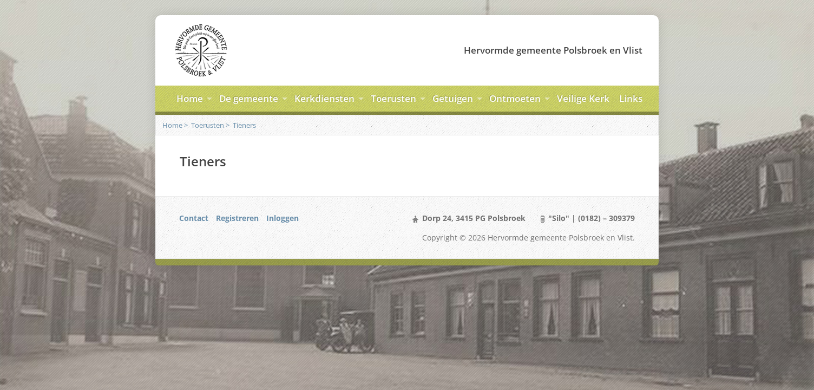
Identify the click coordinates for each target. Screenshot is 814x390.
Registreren (237, 218)
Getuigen (452, 98)
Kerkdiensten (324, 98)
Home (189, 98)
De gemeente (248, 98)
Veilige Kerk (583, 98)
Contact (193, 218)
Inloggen (282, 218)
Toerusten (393, 98)
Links (630, 98)
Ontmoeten (515, 98)
